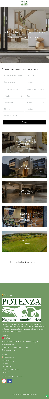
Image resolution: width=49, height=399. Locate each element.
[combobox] (36, 82)
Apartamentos (7, 361)
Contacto (5, 355)
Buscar (24, 122)
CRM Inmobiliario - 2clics (29, 394)
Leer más (5, 336)
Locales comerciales (9, 369)
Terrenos (5, 372)
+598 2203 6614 (9, 344)
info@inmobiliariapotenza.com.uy (16, 347)
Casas (4, 363)
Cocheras (5, 366)
